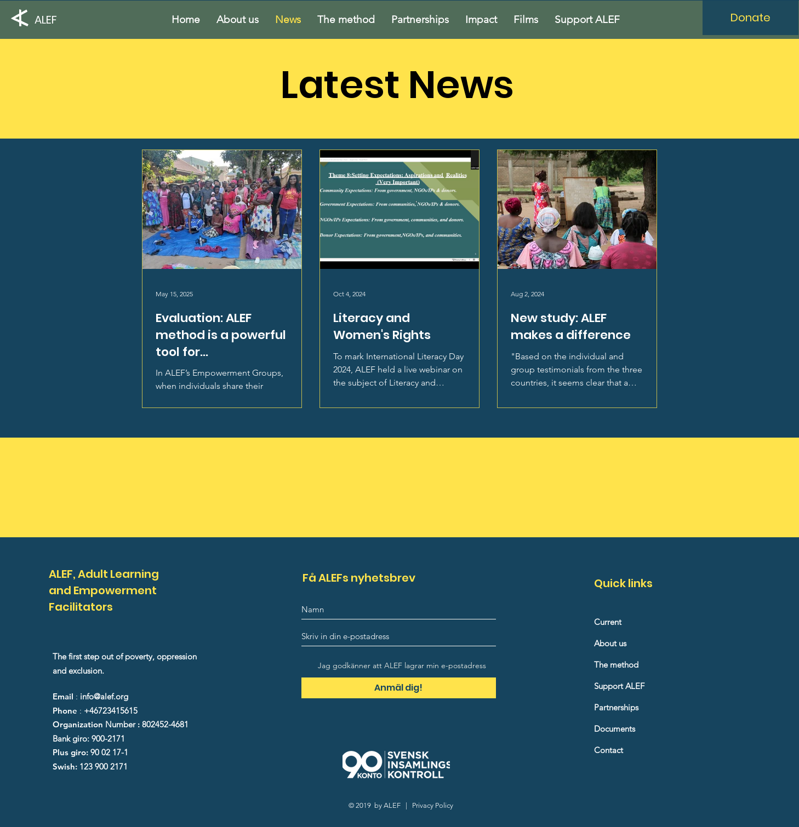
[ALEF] (49, 19)
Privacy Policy (432, 805)
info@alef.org (104, 696)
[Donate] (750, 17)
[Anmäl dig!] (398, 687)
